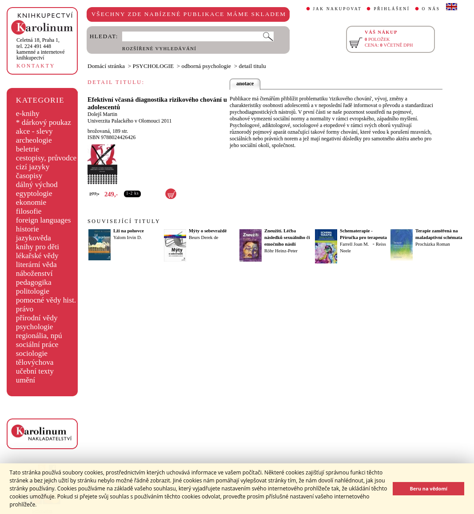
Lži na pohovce (128, 230)
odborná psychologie (206, 66)
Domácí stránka (106, 66)
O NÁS (431, 9)
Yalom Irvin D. (127, 237)
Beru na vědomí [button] (428, 488)
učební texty (35, 371)
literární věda (36, 264)
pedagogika (34, 282)
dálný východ (37, 184)
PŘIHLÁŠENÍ (392, 9)
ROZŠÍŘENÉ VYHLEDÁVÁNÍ (159, 48)
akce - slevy (34, 131)
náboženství (34, 273)
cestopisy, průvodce (46, 158)
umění (25, 380)
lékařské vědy (37, 255)
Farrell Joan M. (354, 244)
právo (24, 309)
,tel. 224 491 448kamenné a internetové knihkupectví (40, 49)
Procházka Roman (432, 244)
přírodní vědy (37, 318)
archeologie (34, 140)
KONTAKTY (35, 66)
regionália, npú (39, 335)
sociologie (32, 353)
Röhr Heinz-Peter (281, 250)
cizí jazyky (33, 167)
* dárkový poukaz (43, 122)
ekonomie (31, 202)
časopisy (29, 175)
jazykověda (33, 238)
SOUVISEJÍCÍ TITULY (124, 221)
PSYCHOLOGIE (153, 66)
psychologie (34, 327)
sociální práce (37, 344)
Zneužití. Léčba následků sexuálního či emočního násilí (287, 237)
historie (27, 229)
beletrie (27, 149)
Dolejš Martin (102, 114)
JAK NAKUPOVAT (337, 9)
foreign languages (43, 220)
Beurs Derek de (203, 237)
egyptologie (34, 193)
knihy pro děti (37, 247)
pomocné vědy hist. (46, 300)
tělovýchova (35, 362)
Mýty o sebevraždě (208, 230)
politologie (32, 291)
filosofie (29, 211)
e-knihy (28, 113)
